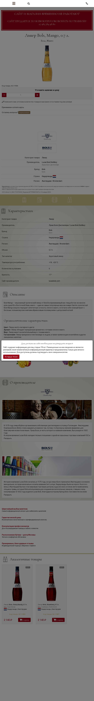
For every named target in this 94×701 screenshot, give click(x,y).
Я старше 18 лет (11, 357)
